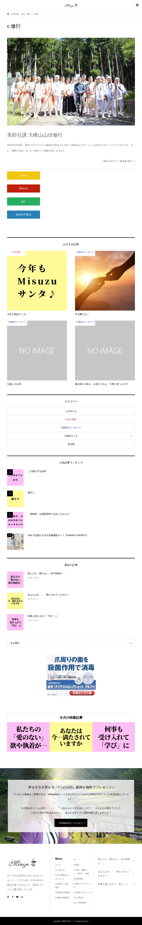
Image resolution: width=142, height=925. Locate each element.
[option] (28, 737)
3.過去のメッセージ (71, 427)
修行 (23, 201)
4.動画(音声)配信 (62, 892)
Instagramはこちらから (71, 823)
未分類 (71, 444)
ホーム (58, 865)
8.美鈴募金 (78, 879)
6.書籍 (76, 865)
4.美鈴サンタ (71, 436)
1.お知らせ (71, 411)
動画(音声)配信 (23, 214)
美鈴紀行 (23, 188)
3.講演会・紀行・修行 (63, 886)
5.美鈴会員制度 (62, 897)
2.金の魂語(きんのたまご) (62, 877)
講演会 (23, 175)
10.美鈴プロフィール (83, 892)
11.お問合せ (79, 897)
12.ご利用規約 (80, 903)
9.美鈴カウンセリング (82, 886)
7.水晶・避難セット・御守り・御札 (81, 872)
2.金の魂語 (71, 419)
